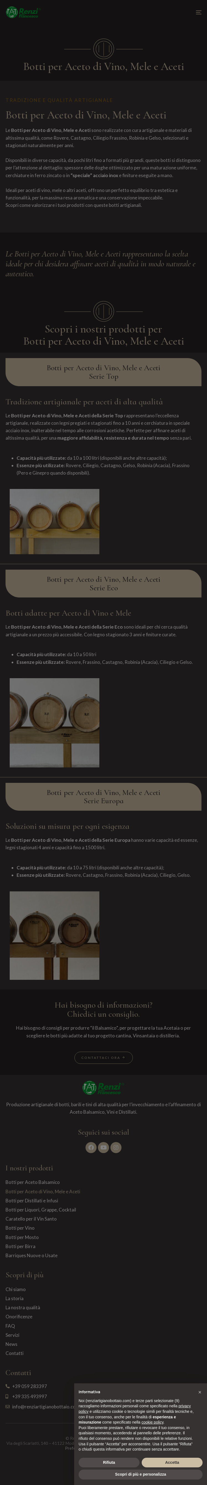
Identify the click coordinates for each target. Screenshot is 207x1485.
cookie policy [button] (152, 1422)
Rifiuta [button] (109, 1462)
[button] (199, 1392)
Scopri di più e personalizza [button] (140, 1474)
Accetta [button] (172, 1462)
